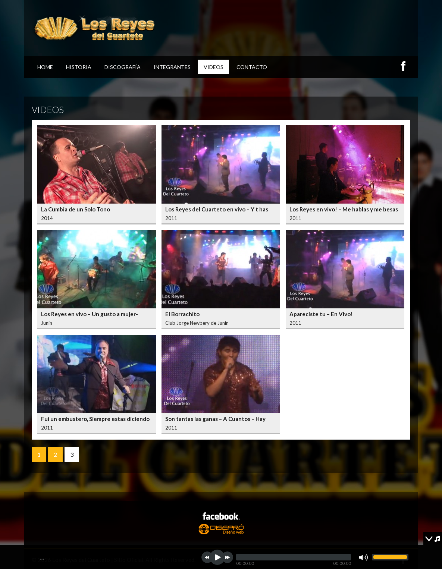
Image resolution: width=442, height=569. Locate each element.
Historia (78, 67)
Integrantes (172, 67)
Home (45, 67)
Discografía (122, 67)
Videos (213, 67)
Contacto (251, 67)
